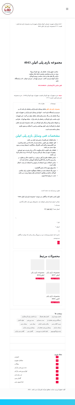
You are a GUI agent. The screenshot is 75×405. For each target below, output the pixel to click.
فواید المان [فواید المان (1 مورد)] (21, 320)
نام (58, 222)
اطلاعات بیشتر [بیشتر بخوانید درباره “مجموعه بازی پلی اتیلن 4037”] (55, 278)
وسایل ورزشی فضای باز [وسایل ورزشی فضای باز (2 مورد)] (44, 327)
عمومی (16, 357)
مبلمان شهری (18, 360)
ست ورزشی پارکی (20, 367)
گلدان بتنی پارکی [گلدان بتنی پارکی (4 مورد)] (19, 331)
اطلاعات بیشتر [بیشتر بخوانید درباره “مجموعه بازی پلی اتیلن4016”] (40, 278)
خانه (60, 24)
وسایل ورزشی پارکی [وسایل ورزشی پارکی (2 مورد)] (28, 327)
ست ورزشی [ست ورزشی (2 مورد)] (30, 320)
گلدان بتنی (17, 378)
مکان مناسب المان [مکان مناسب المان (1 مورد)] (43, 324)
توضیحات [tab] (53, 103)
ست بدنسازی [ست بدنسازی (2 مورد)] (40, 320)
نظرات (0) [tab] (42, 103)
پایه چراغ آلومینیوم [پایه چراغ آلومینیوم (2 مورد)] (56, 331)
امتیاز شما (56, 209)
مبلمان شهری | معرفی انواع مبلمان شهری (45, 24)
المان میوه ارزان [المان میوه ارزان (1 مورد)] (56, 316)
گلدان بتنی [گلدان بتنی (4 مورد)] (30, 331)
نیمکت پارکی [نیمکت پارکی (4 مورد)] (57, 327)
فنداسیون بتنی (18, 382)
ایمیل (57, 227)
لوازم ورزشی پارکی (20, 371)
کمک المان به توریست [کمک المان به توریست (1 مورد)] (42, 331)
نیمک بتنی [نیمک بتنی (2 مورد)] (32, 324)
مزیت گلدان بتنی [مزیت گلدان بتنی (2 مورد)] (56, 324)
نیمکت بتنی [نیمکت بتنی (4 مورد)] (24, 324)
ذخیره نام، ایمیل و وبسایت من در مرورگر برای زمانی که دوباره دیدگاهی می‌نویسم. (39, 236)
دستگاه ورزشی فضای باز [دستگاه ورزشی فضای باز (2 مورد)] (54, 320)
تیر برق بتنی (18, 375)
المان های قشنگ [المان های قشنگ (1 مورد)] (44, 316)
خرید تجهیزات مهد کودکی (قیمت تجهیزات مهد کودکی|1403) (40, 95)
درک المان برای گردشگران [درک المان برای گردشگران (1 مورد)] (29, 316)
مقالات (16, 364)
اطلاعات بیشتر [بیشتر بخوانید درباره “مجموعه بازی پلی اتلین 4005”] (55, 302)
